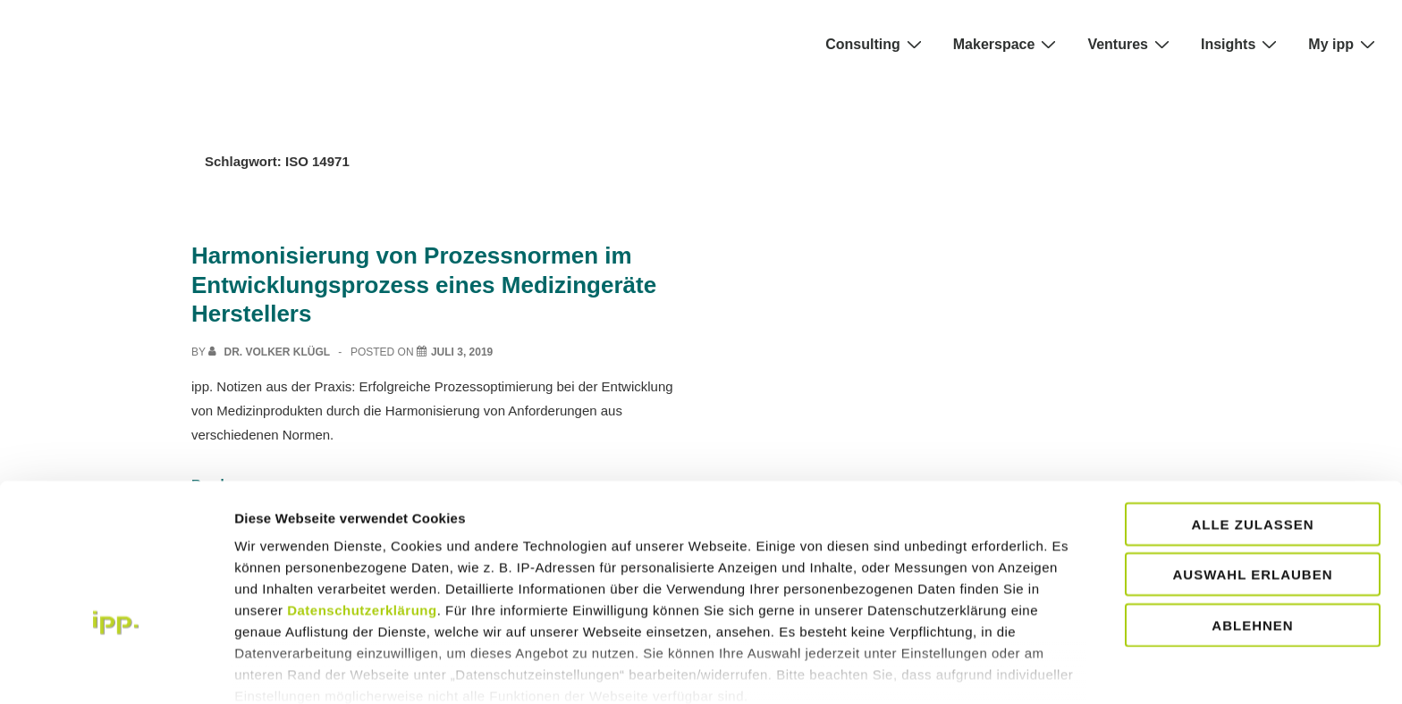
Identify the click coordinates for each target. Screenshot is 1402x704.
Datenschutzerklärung (362, 500)
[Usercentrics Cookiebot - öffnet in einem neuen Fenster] (116, 669)
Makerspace (1007, 43)
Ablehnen (1252, 516)
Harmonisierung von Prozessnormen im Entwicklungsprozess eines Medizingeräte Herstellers (423, 284)
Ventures (1130, 43)
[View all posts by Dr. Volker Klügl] (270, 352)
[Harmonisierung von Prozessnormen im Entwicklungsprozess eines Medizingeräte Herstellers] (462, 352)
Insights (1241, 43)
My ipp (1344, 43)
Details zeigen (279, 668)
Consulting (875, 43)
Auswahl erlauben (1252, 465)
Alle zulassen (1252, 415)
